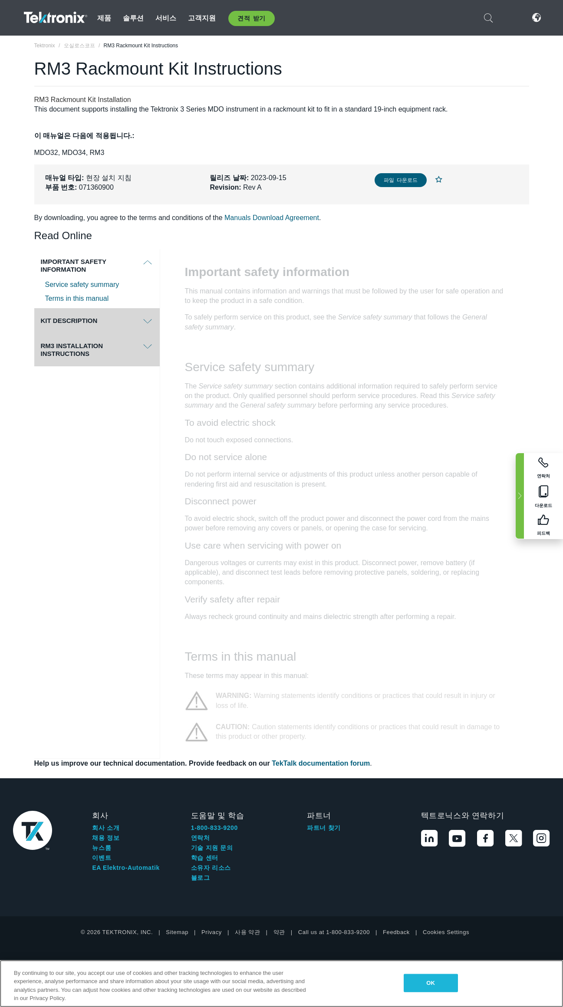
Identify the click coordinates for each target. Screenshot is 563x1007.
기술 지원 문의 (212, 847)
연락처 (200, 837)
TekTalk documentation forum (321, 763)
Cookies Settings (446, 932)
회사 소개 (105, 827)
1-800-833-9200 (214, 827)
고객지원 (202, 18)
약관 (279, 932)
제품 (104, 18)
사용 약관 (247, 932)
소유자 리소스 (211, 867)
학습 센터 (204, 857)
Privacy (211, 932)
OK (430, 983)
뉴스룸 (101, 847)
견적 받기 (251, 18)
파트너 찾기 (324, 827)
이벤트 (101, 857)
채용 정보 (105, 837)
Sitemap (177, 932)
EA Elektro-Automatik (125, 867)
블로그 (200, 877)
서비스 (165, 18)
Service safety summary (82, 284)
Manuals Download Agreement (271, 217)
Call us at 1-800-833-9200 (334, 932)
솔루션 (133, 18)
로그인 (510, 17)
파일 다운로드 (400, 180)
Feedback (396, 932)
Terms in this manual (77, 298)
